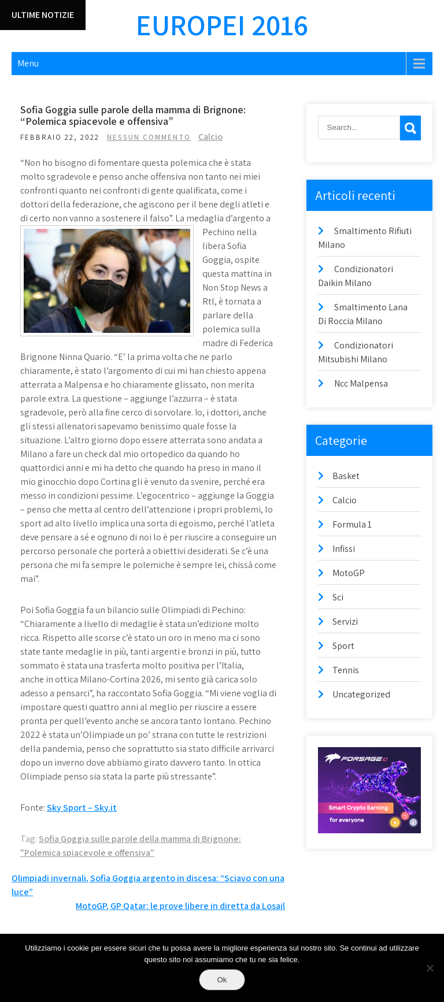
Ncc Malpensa (361, 383)
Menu (28, 63)
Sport (343, 646)
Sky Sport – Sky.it (82, 807)
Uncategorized (361, 694)
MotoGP (348, 573)
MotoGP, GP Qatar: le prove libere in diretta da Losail (180, 906)
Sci (337, 597)
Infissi (343, 549)
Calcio (210, 137)
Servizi (345, 621)
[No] (429, 968)
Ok (222, 979)
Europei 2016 (222, 24)
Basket (346, 476)
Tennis (345, 670)
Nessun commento (149, 137)
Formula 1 (352, 524)
